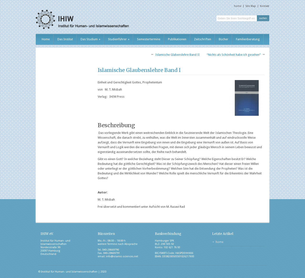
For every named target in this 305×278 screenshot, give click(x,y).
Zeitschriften (202, 39)
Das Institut (65, 39)
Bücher (223, 39)
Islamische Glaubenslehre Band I (139, 70)
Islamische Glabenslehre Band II (177, 54)
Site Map (250, 6)
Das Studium (90, 39)
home (237, 6)
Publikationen (177, 39)
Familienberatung (248, 39)
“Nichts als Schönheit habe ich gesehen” (234, 54)
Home (46, 39)
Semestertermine (148, 39)
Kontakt (264, 6)
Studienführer (118, 39)
